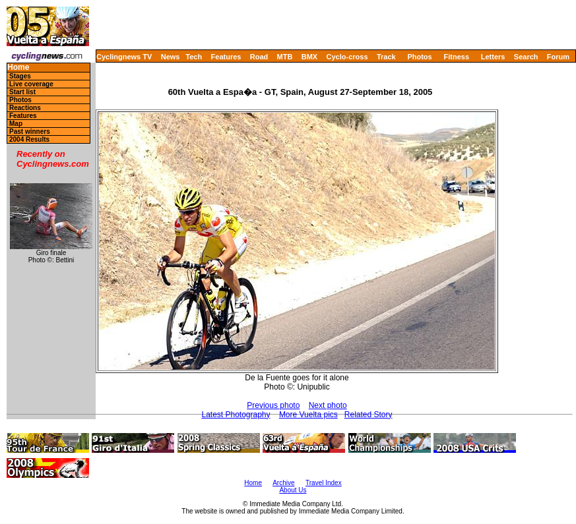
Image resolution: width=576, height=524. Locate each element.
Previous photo (273, 405)
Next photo (328, 405)
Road (259, 57)
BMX (309, 57)
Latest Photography (235, 414)
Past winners (29, 131)
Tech (193, 57)
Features (226, 57)
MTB (285, 57)
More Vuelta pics (308, 414)
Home (18, 67)
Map (15, 123)
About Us (292, 490)
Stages (20, 76)
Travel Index (323, 482)
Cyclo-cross (347, 57)
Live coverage (31, 84)
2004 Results (29, 139)
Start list (22, 92)
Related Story (368, 414)
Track (386, 57)
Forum (558, 57)
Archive (283, 482)
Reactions (25, 107)
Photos (419, 57)
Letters (493, 57)
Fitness (456, 57)
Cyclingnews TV (124, 57)
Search (526, 57)
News (170, 57)
